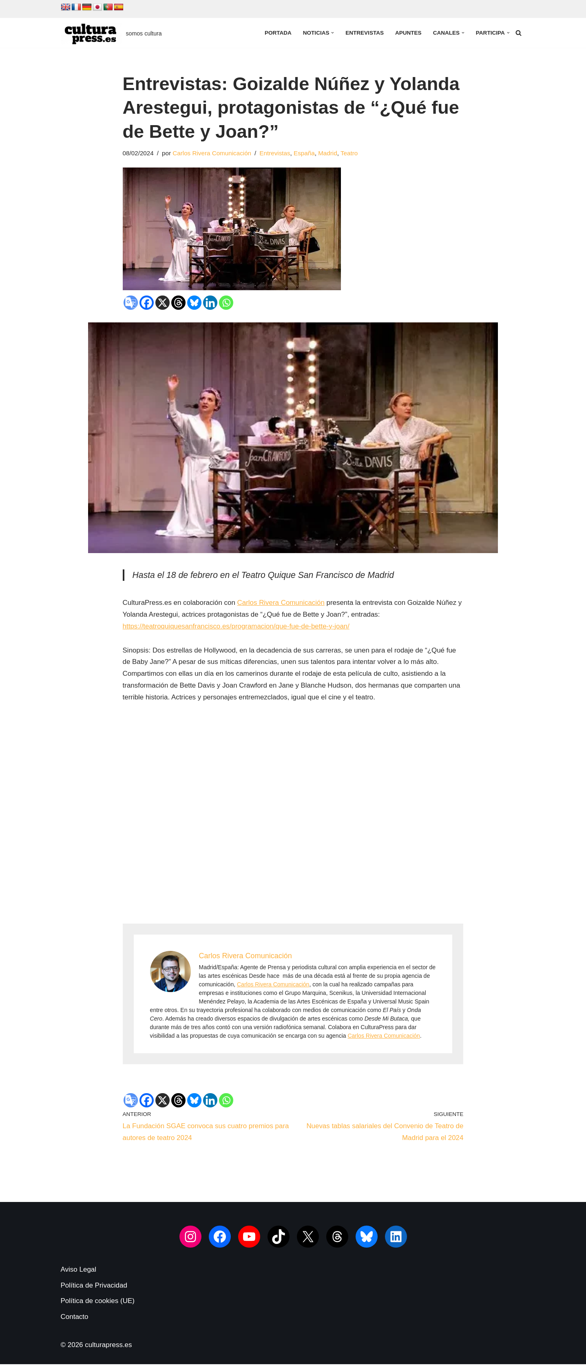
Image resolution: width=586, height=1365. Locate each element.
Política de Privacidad (94, 1286)
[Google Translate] (131, 302)
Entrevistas (364, 33)
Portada (277, 33)
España (305, 153)
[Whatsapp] (226, 302)
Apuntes (408, 33)
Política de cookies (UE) (98, 1302)
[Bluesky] (194, 302)
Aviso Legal (79, 1270)
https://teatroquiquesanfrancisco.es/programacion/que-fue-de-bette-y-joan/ (237, 627)
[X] (162, 302)
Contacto (74, 1317)
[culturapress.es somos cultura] (111, 33)
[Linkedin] (210, 302)
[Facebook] (146, 302)
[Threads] (178, 302)
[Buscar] (518, 33)
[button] (332, 32)
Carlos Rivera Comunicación (212, 153)
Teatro (350, 153)
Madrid (328, 153)
